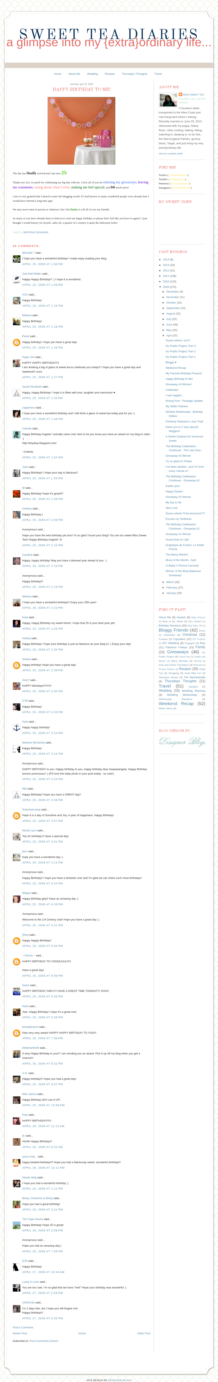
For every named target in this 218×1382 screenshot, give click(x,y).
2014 (166, 259)
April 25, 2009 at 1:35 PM (42, 398)
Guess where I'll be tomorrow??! (185, 513)
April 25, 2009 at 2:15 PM (42, 545)
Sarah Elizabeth (32, 386)
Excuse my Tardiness (179, 518)
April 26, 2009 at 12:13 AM (43, 1126)
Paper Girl (28, 357)
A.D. (25, 1073)
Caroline (27, 554)
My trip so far (173, 502)
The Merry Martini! (177, 554)
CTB (25, 700)
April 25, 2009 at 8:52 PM (42, 1063)
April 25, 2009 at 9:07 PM (42, 1084)
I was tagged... (175, 395)
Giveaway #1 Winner (178, 534)
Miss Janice (29, 1094)
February (172, 587)
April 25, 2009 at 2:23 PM (42, 607)
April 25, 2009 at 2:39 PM (42, 670)
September (173, 308)
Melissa (27, 315)
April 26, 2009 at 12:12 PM (43, 1167)
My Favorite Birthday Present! (184, 373)
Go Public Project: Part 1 (181, 356)
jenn (25, 851)
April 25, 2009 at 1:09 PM (42, 284)
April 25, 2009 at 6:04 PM (42, 946)
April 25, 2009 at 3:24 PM (42, 779)
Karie (25, 1006)
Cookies (163, 639)
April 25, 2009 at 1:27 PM (42, 377)
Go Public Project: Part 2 (181, 351)
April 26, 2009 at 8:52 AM (42, 1147)
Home (58, 73)
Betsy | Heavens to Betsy (37, 1198)
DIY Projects (199, 639)
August (171, 313)
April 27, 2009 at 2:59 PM (42, 1293)
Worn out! (171, 507)
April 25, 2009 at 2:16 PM (42, 566)
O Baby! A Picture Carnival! (182, 565)
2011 (166, 276)
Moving (197, 661)
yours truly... (29, 1156)
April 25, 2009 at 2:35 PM (42, 649)
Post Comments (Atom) (44, 1341)
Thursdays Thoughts (181, 681)
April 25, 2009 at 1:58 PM (42, 499)
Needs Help (29, 1177)
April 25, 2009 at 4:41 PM (42, 925)
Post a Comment (23, 1327)
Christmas (189, 634)
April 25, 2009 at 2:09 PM (42, 519)
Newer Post (20, 1333)
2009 (166, 287)
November (173, 297)
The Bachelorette (194, 677)
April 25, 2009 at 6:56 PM (42, 1017)
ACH (25, 294)
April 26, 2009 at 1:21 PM (42, 1188)
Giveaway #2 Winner (178, 496)
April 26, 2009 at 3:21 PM (42, 1209)
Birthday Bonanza (35, 232)
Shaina (26, 659)
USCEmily (28, 1302)
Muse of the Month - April (181, 560)
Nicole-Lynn (29, 830)
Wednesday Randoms (175, 699)
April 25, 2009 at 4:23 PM (42, 883)
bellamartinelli (30, 1047)
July (169, 319)
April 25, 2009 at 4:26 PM (42, 904)
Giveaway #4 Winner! (179, 384)
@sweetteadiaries (178, 175)
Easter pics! (173, 485)
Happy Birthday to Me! (179, 378)
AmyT (25, 680)
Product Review (166, 669)
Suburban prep (31, 809)
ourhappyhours (176, 179)
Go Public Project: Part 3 (181, 345)
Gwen (25, 985)
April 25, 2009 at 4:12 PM (42, 862)
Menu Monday (179, 660)
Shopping (173, 673)
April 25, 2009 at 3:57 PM (42, 820)
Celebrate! (172, 389)
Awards (181, 617)
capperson (28, 407)
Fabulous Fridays (176, 647)
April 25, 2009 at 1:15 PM (42, 305)
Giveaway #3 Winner (178, 455)
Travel (158, 73)
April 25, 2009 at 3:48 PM (42, 800)
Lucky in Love (30, 1281)
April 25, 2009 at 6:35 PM (42, 996)
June (169, 324)
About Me (74, 73)
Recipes (110, 73)
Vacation (193, 686)
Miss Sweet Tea (193, 94)
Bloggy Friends (173, 630)
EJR (25, 1260)
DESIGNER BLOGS (119, 1380)
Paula (25, 336)
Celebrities (169, 634)
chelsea (27, 508)
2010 (166, 281)
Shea (25, 934)
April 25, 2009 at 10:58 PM (43, 1105)
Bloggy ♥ (171, 362)
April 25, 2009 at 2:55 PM (42, 712)
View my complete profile (171, 153)
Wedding (92, 73)
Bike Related (194, 621)
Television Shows (168, 677)
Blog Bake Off (195, 626)
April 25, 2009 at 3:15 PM (42, 753)
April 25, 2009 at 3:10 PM (42, 733)
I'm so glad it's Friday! (179, 461)
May (169, 330)
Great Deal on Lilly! (177, 539)
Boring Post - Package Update (184, 400)
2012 (166, 270)
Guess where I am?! (178, 340)
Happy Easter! (174, 491)
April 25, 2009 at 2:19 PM (42, 586)
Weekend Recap (176, 367)
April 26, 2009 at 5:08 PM (42, 1230)
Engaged (190, 643)
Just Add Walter (31, 273)
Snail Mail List (193, 673)
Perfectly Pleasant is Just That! (184, 421)
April (169, 335)
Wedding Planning (193, 690)
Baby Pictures (198, 617)
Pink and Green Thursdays (174, 664)
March (170, 582)
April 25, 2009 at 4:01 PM (42, 841)
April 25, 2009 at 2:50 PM (42, 691)
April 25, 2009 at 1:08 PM (42, 264)
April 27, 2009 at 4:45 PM (42, 1318)
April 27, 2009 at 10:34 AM (43, 1272)
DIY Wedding (171, 643)
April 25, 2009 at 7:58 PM (42, 1038)
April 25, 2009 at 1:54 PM (42, 457)
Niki (24, 788)
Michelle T (28, 252)
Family (200, 647)
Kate (25, 617)
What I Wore (165, 708)
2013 (166, 265)
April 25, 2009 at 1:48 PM (42, 419)
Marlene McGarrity (33, 742)
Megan (26, 893)
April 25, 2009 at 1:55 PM (42, 478)
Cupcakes (179, 639)
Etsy (202, 643)
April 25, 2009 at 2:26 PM (42, 628)
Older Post (143, 1333)
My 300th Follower (177, 406)
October (171, 302)
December (173, 291)
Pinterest (197, 665)
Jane (25, 466)
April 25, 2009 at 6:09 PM (42, 975)
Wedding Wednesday (182, 694)
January (171, 593)
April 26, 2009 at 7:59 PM (42, 1251)
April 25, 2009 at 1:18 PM (42, 326)
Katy (25, 1114)
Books (202, 631)
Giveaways (178, 651)
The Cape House (32, 1219)
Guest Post (184, 657)
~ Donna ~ (28, 955)
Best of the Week (173, 621)
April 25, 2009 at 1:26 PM (42, 347)
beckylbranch (30, 1026)
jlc (23, 1135)
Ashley (26, 638)
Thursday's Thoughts (134, 73)
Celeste (27, 428)
